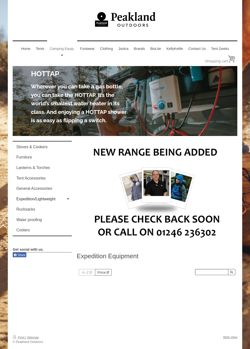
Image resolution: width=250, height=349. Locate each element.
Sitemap (33, 337)
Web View (230, 337)
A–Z (87, 272)
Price (103, 272)
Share (19, 255)
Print (19, 337)
